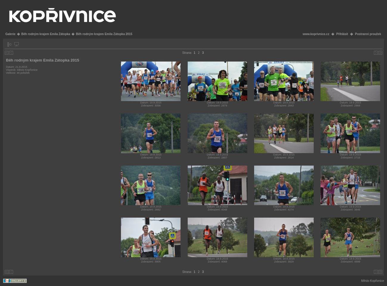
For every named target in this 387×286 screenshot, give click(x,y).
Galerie (10, 34)
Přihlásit (342, 34)
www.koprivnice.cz (316, 34)
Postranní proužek (368, 34)
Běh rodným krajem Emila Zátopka (45, 34)
